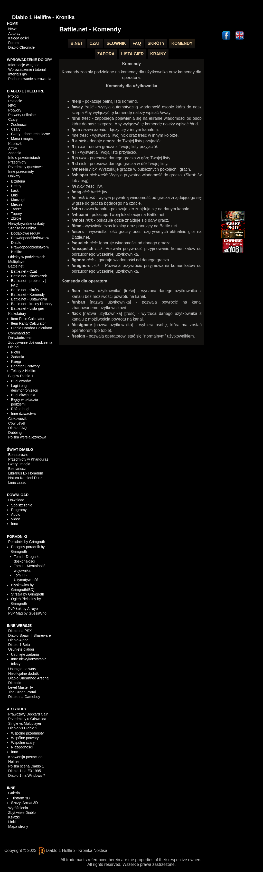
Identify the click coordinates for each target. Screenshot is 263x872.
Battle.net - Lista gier (27, 308)
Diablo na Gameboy (24, 697)
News (12, 29)
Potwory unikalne (22, 115)
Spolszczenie (21, 505)
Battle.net (15, 266)
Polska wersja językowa (27, 437)
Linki (12, 822)
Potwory (14, 110)
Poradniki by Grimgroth (26, 542)
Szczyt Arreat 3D (24, 803)
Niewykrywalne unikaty (26, 223)
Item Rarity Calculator (28, 323)
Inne (14, 524)
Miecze (16, 204)
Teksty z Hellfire (23, 371)
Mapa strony (18, 826)
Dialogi (13, 347)
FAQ (137, 43)
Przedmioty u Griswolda (27, 719)
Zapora (106, 54)
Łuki (14, 195)
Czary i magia (19, 464)
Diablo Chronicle (21, 47)
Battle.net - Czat (24, 271)
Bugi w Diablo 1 (20, 376)
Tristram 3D (20, 798)
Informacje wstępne (23, 65)
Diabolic (14, 683)
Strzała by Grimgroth (27, 594)
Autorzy (14, 33)
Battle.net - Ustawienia (29, 299)
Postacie (15, 101)
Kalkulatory (17, 314)
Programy (19, 510)
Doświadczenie (20, 338)
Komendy (182, 43)
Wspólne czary (23, 742)
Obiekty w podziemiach (26, 257)
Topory (16, 214)
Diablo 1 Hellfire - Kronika (43, 17)
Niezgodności (22, 747)
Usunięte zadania (25, 654)
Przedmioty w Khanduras (28, 459)
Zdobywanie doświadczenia (30, 342)
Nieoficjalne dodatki (23, 673)
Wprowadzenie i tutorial (27, 69)
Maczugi (17, 200)
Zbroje (16, 218)
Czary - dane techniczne (30, 134)
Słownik (116, 43)
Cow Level (16, 423)
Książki (14, 817)
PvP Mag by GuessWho (27, 613)
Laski (15, 190)
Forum (13, 43)
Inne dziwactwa (23, 413)
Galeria (14, 793)
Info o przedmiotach (24, 158)
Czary (13, 119)
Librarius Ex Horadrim (25, 473)
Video (15, 519)
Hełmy (16, 186)
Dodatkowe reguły (25, 233)
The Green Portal (22, 692)
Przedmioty (17, 162)
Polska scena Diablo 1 (26, 766)
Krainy (158, 54)
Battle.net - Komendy (28, 294)
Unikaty (14, 176)
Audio (15, 514)
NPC (12, 105)
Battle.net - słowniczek (29, 276)
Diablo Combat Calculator (31, 328)
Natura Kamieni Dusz (25, 478)
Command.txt (19, 333)
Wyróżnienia (18, 808)
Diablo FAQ (17, 428)
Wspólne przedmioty (27, 733)
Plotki (15, 352)
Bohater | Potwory (25, 366)
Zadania (14, 153)
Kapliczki (15, 144)
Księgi (16, 361)
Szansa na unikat (22, 228)
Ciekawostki (17, 419)
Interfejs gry (17, 74)
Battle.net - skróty (25, 290)
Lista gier (132, 54)
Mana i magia (22, 138)
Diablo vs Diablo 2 (22, 728)
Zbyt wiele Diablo (22, 812)
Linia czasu (17, 482)
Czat (94, 43)
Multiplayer (17, 262)
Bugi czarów (21, 381)
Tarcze (16, 209)
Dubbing (15, 432)
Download (16, 500)
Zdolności (18, 125)
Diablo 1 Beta (19, 645)
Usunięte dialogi (21, 649)
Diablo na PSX (20, 631)
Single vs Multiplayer (24, 723)
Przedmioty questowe (25, 167)
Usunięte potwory (22, 669)
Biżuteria (18, 181)
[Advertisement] (233, 126)
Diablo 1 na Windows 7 (26, 775)
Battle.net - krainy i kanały (31, 304)
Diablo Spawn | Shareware (29, 635)
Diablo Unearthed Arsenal (28, 678)
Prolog (13, 96)
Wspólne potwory (25, 738)
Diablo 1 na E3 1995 (24, 771)
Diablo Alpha (18, 640)
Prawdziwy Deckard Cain (28, 714)
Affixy (12, 148)
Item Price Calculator (27, 319)
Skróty (156, 43)
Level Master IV (20, 687)
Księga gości (18, 38)
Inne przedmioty (21, 171)
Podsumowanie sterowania (29, 79)
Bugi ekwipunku (23, 395)
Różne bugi (20, 409)
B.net (77, 43)
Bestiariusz (17, 469)
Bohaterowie (18, 455)
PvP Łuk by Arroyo (23, 609)
